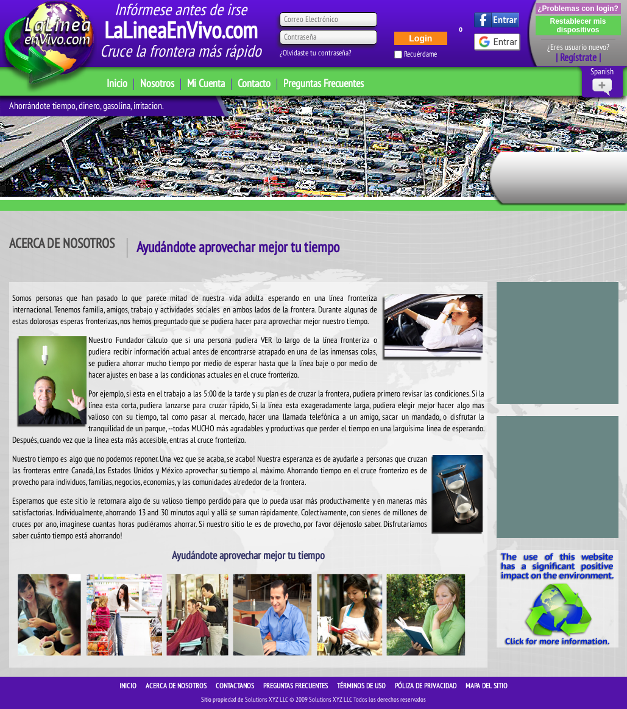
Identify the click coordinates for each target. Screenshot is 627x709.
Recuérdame (420, 54)
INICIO (128, 686)
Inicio (117, 83)
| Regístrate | (578, 58)
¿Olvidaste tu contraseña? (316, 53)
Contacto (254, 83)
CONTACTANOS (236, 686)
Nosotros (157, 83)
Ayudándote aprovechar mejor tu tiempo (237, 247)
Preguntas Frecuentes (323, 83)
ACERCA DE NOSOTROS (177, 686)
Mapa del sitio (487, 686)
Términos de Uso (362, 686)
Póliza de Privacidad (426, 686)
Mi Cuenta (206, 83)
